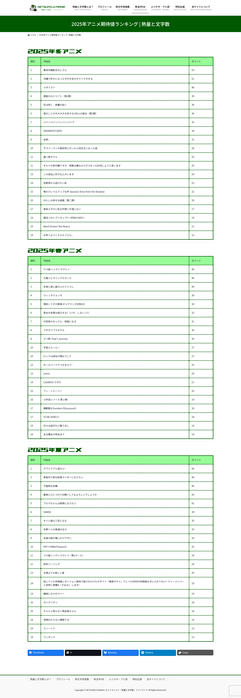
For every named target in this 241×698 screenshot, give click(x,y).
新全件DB (99, 679)
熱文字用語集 (82, 679)
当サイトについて (156, 679)
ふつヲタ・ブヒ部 (118, 679)
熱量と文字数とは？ (40, 679)
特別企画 (137, 679)
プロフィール (63, 679)
